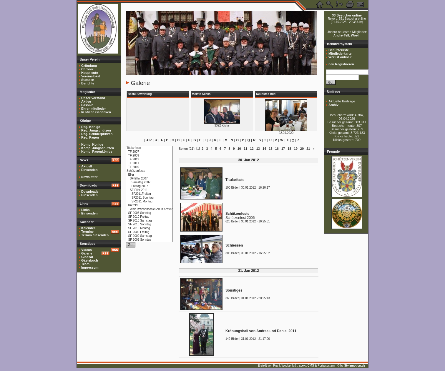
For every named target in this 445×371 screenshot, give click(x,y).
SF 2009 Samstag (149, 236)
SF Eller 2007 (149, 179)
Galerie (86, 253)
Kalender (88, 228)
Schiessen (234, 245)
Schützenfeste (149, 171)
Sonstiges (233, 290)
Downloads (90, 191)
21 (308, 148)
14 (264, 148)
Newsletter (89, 177)
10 (239, 148)
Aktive (86, 101)
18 (289, 148)
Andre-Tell (341, 35)
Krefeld (149, 205)
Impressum (90, 267)
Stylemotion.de (354, 365)
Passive (87, 105)
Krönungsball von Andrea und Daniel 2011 (260, 331)
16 (277, 148)
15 (270, 148)
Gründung (89, 65)
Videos (86, 250)
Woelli (355, 35)
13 (258, 148)
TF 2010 (149, 167)
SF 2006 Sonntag (149, 213)
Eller (149, 175)
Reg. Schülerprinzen (96, 134)
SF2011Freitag (149, 194)
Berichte (87, 83)
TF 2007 (149, 152)
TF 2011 (149, 163)
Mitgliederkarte (339, 53)
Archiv (333, 105)
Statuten (87, 79)
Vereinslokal (90, 76)
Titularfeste (149, 148)
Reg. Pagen (90, 137)
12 (251, 148)
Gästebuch (89, 260)
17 (283, 148)
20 (302, 148)
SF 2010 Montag (149, 228)
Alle (149, 140)
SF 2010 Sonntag (149, 225)
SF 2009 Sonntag (149, 240)
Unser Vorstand (93, 98)
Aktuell (86, 166)
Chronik (87, 69)
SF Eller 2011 (149, 190)
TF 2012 (149, 160)
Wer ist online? (340, 57)
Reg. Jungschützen (96, 130)
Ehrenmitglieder (93, 108)
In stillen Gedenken (96, 112)
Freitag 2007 (149, 186)
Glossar (87, 257)
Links (85, 210)
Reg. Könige (90, 127)
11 (245, 148)
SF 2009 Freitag (149, 232)
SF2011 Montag (149, 202)
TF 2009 (149, 156)
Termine (87, 231)
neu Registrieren (341, 64)
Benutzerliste (338, 50)
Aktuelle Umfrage (341, 101)
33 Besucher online (347, 15)
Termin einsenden (95, 235)
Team (85, 264)
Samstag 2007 (149, 182)
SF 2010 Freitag (149, 217)
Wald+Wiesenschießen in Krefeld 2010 (149, 209)
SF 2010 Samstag (149, 221)
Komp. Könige (92, 144)
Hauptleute (89, 72)
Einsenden (89, 170)
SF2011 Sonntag (149, 198)
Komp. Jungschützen (97, 148)
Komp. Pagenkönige (96, 151)
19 (296, 148)
